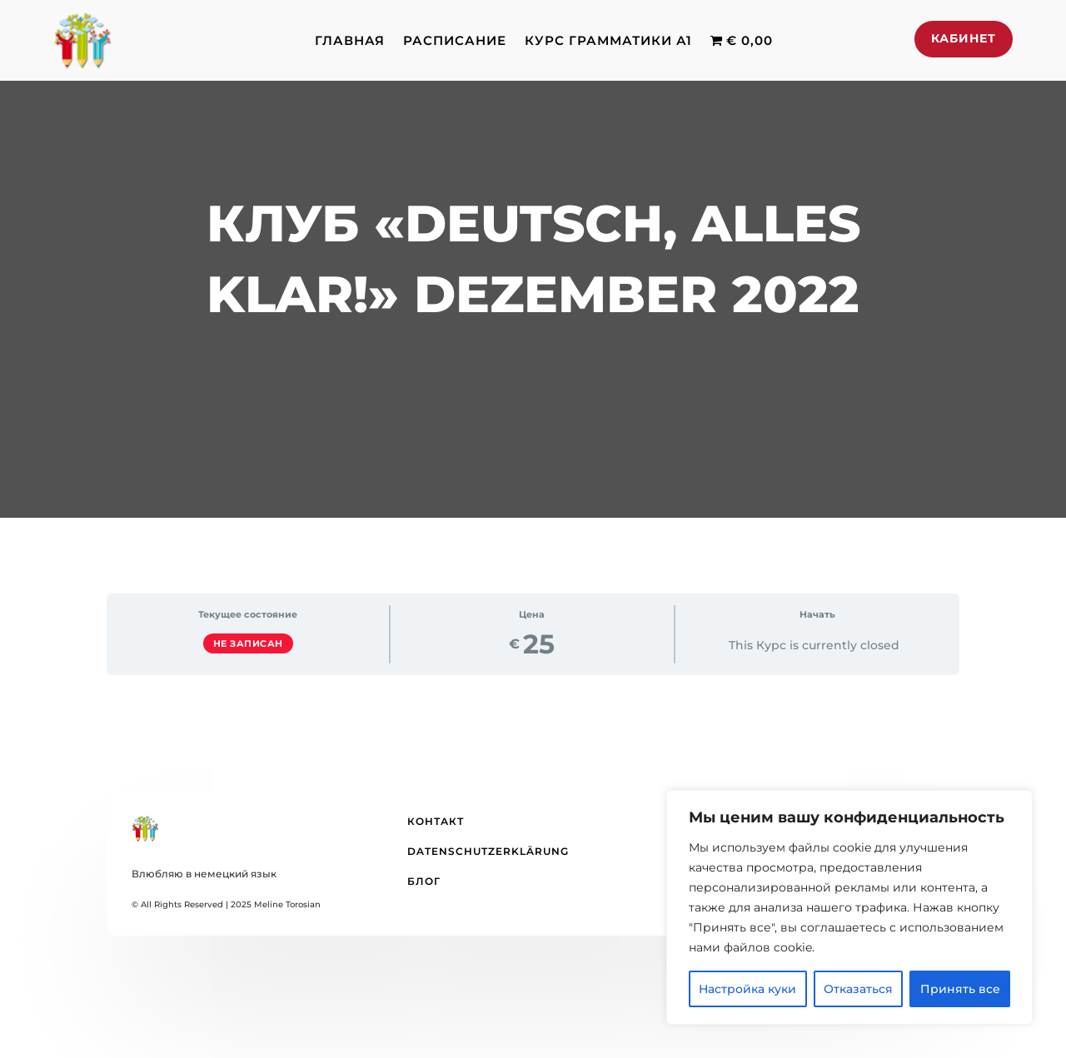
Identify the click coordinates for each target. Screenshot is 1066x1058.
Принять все (960, 988)
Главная (350, 40)
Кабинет (963, 38)
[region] (849, 907)
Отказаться (858, 988)
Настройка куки (747, 988)
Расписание (454, 40)
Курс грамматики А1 (608, 40)
